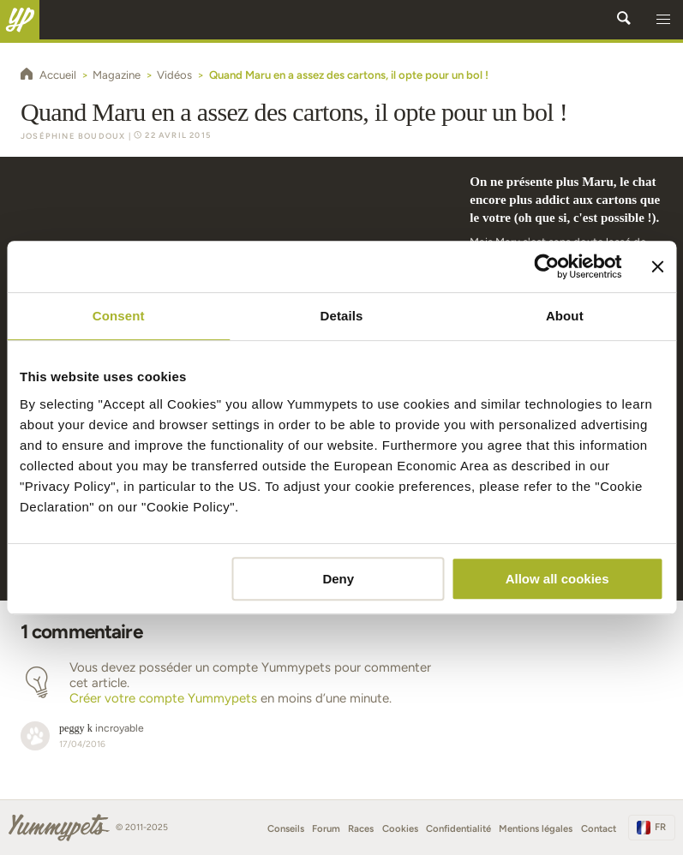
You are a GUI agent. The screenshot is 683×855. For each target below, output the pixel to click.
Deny (338, 578)
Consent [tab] (119, 315)
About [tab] (565, 315)
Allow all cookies (557, 578)
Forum (326, 828)
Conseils (285, 828)
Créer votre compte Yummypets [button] (163, 698)
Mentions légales (535, 828)
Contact (598, 828)
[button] (663, 19)
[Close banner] (657, 266)
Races (361, 828)
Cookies (400, 828)
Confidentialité (458, 828)
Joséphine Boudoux (73, 136)
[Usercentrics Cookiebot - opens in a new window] (546, 266)
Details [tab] (342, 315)
